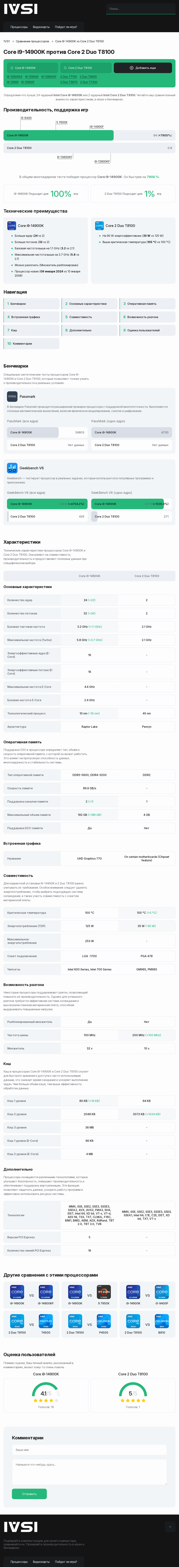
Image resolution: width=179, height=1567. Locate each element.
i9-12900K (32, 76)
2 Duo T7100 (68, 76)
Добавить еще (143, 68)
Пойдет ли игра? (66, 27)
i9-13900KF (102, 161)
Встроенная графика (25, 317)
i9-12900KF (49, 76)
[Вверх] (170, 1527)
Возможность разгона (142, 317)
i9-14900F (97, 126)
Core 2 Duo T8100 (120, 226)
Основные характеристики (88, 303)
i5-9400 (26, 118)
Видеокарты (41, 27)
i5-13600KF (64, 157)
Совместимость (80, 317)
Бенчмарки (18, 303)
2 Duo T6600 (88, 76)
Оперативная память (141, 303)
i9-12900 (13, 82)
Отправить (29, 1494)
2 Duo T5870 (68, 82)
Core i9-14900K (31, 226)
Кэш (14, 330)
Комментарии (22, 343)
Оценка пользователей (143, 330)
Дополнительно (80, 330)
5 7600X (61, 122)
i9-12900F (28, 82)
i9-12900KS (14, 76)
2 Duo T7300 (88, 82)
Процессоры (19, 27)
